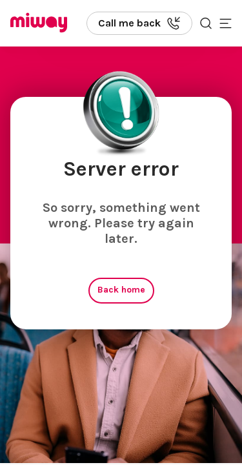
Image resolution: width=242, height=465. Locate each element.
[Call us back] (139, 23)
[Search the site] (206, 23)
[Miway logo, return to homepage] (38, 23)
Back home (121, 289)
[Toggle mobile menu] (225, 23)
